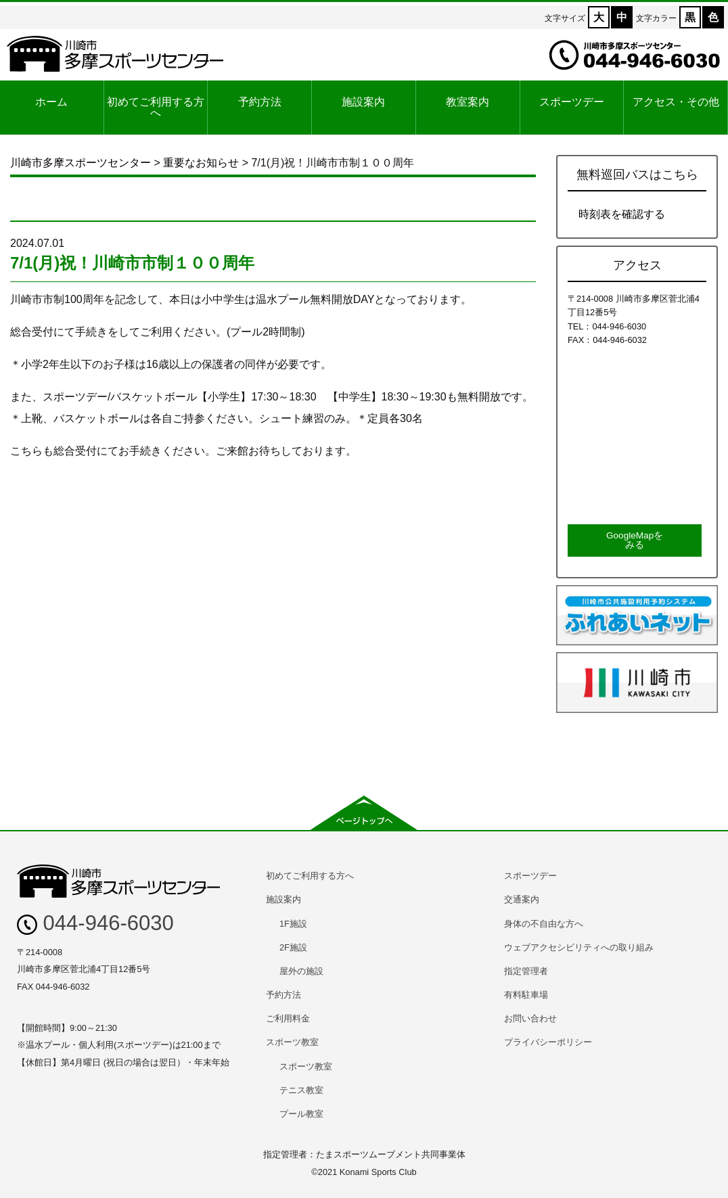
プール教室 (301, 1114)
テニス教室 (301, 1090)
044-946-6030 (95, 923)
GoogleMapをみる (634, 540)
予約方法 (259, 102)
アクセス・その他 (676, 102)
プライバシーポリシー (548, 1042)
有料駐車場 (526, 995)
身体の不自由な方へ (543, 924)
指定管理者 (526, 971)
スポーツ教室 (292, 1042)
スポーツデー (571, 102)
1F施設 (293, 924)
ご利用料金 (288, 1018)
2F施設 (293, 947)
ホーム (51, 102)
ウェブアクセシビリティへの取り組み (579, 947)
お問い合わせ (530, 1018)
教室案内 (467, 102)
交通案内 (521, 899)
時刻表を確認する (621, 214)
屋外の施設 (301, 971)
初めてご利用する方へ (155, 107)
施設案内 (363, 102)
